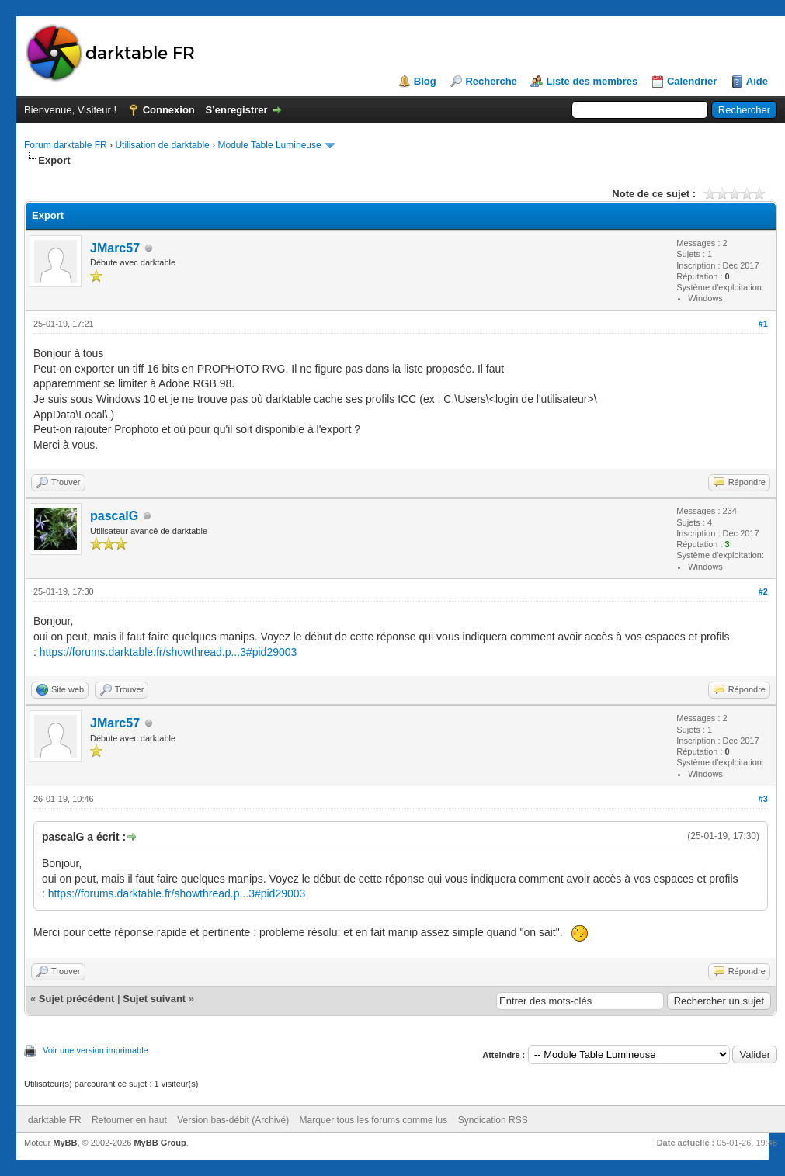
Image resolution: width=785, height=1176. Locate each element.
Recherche (490, 81)
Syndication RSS (493, 1120)
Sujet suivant (154, 998)
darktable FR (55, 1120)
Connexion (169, 110)
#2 (763, 591)
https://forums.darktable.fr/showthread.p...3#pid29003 (168, 652)
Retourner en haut (129, 1120)
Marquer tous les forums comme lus (374, 1120)
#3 (763, 798)
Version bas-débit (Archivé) (233, 1120)
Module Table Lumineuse (269, 145)
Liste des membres (591, 81)
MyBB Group (160, 1142)
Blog (425, 81)
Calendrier (692, 81)
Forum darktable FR (65, 145)
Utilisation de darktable (162, 145)
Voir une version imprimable (95, 1050)
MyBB (65, 1142)
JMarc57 (115, 248)
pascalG (114, 515)
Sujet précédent (77, 998)
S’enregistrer (236, 110)
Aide (757, 81)
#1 (763, 323)
